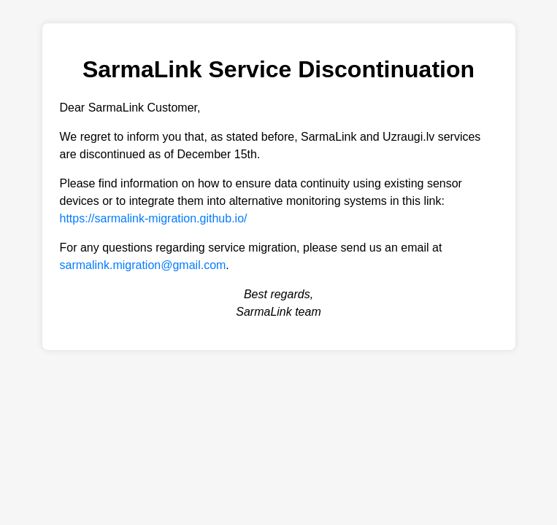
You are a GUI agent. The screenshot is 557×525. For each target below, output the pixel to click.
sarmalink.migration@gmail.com (143, 265)
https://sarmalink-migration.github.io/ (153, 218)
